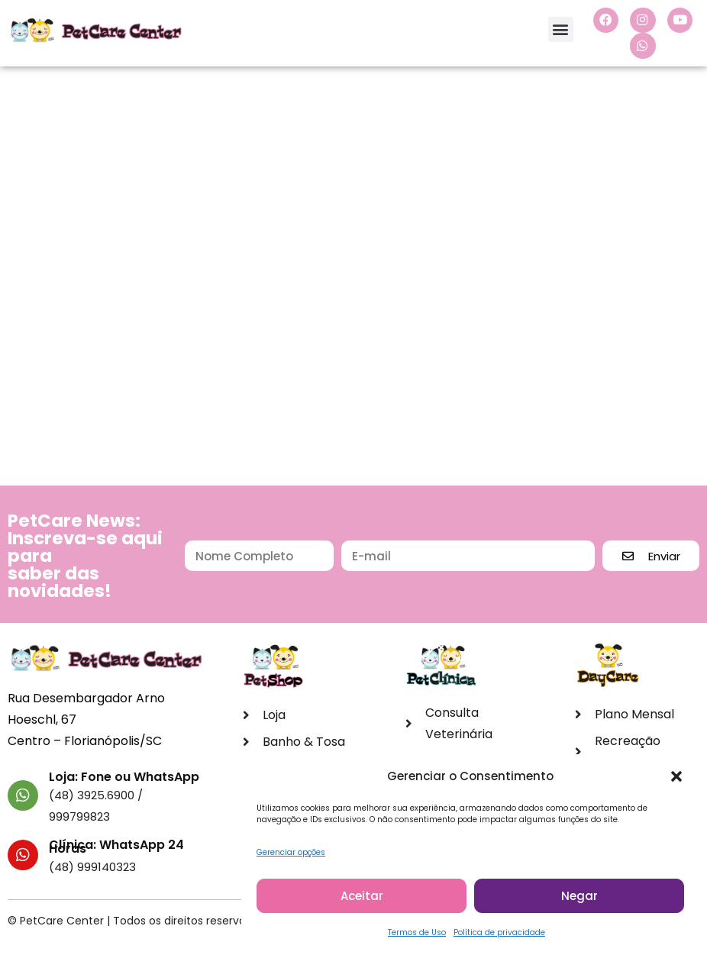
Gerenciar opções (291, 854)
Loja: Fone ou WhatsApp (124, 777)
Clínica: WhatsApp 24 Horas (116, 847)
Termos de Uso (417, 934)
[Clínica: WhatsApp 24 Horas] (23, 855)
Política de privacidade (499, 934)
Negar (579, 897)
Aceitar (362, 897)
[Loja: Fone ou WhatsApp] (23, 796)
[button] (676, 778)
